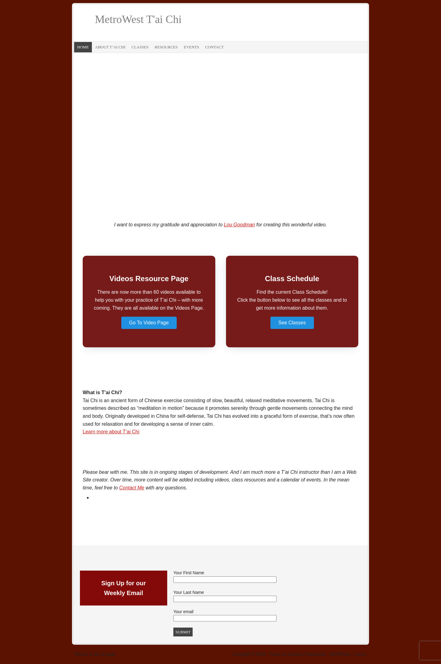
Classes (140, 47)
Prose (275, 654)
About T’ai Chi (110, 47)
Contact (214, 47)
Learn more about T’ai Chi (111, 431)
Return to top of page (95, 654)
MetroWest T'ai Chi (138, 19)
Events (191, 47)
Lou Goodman (239, 224)
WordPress (340, 654)
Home (83, 47)
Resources (166, 47)
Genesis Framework (307, 654)
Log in (360, 654)
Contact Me (131, 487)
